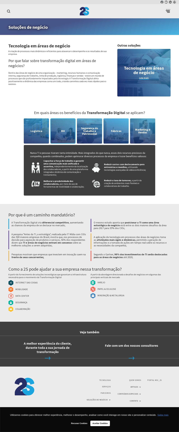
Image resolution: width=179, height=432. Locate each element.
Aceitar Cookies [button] (100, 423)
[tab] (36, 131)
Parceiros (106, 393)
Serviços (106, 386)
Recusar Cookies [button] (79, 423)
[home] (89, 11)
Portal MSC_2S (154, 380)
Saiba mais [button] (163, 415)
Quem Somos (135, 380)
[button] (168, 11)
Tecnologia (105, 380)
